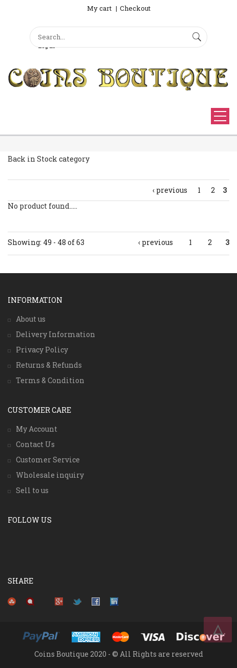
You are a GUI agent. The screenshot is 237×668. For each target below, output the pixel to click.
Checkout (135, 8)
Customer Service (48, 459)
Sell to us (32, 490)
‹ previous (170, 190)
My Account (36, 429)
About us (31, 319)
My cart (99, 8)
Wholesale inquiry (50, 475)
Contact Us (35, 444)
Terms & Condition (50, 380)
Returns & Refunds (49, 365)
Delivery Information (55, 334)
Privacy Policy (42, 349)
